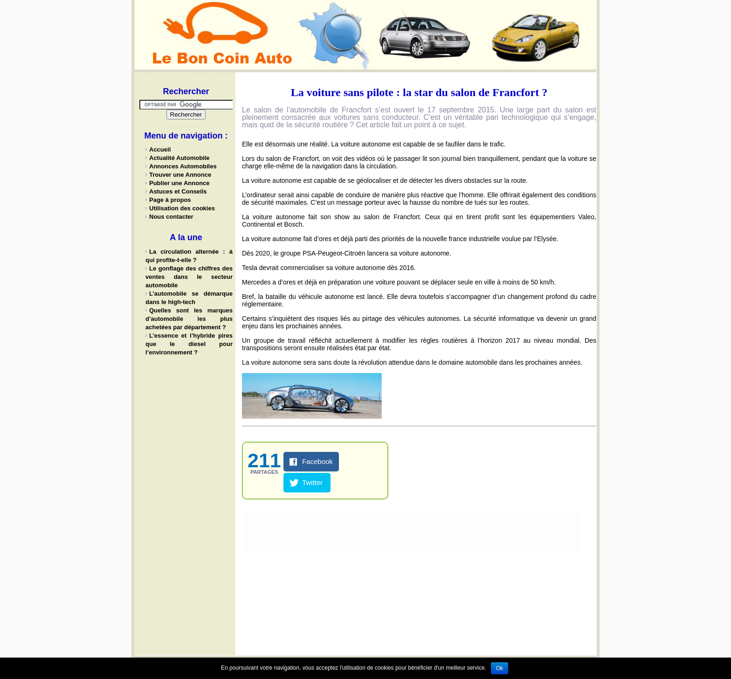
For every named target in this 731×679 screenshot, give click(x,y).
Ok (499, 668)
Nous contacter (171, 216)
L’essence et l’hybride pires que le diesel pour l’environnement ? (189, 344)
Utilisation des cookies (182, 208)
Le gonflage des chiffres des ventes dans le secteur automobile (189, 277)
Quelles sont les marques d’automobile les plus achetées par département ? (189, 319)
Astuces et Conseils (178, 191)
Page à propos (170, 199)
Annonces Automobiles (183, 166)
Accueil (160, 149)
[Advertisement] (186, 506)
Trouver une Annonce (180, 174)
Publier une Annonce (179, 183)
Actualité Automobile (179, 157)
